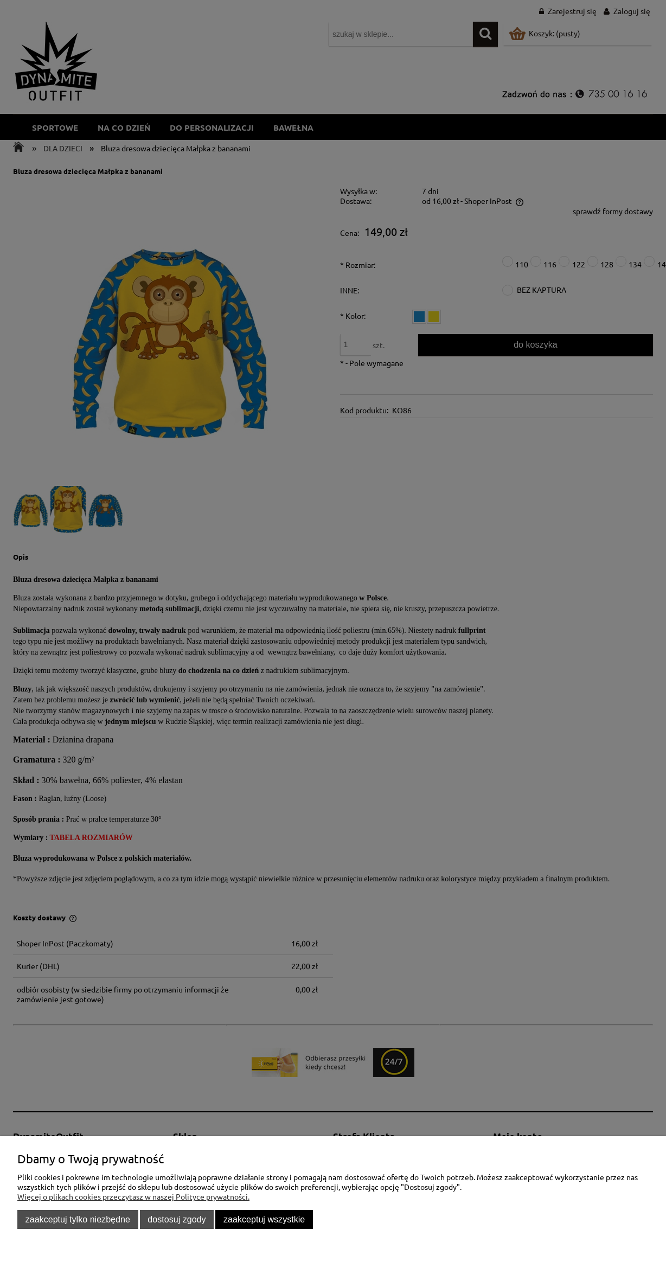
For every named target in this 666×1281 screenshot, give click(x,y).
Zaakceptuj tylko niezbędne (77, 1219)
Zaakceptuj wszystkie (264, 1219)
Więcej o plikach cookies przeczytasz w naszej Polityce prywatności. (133, 1196)
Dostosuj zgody (177, 1219)
